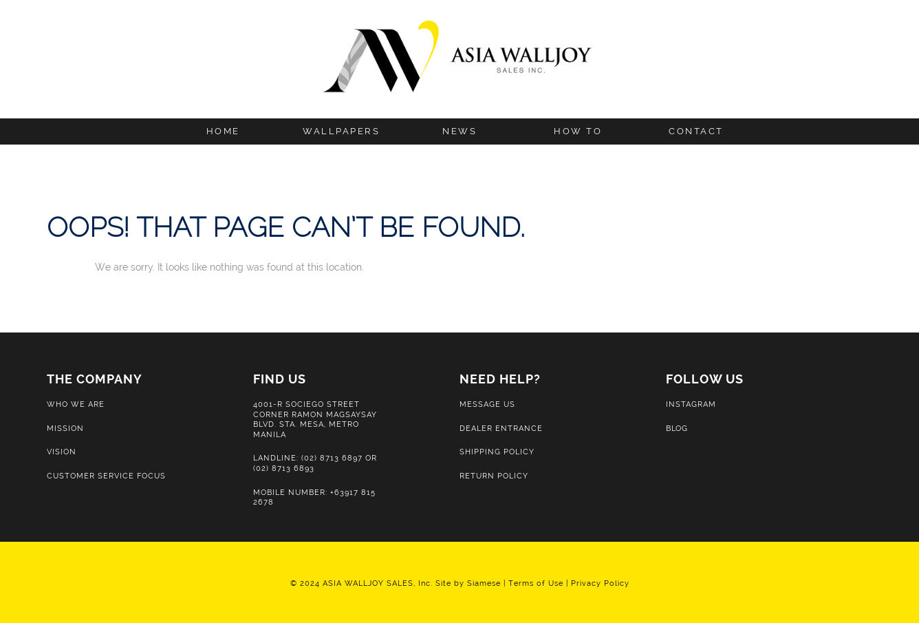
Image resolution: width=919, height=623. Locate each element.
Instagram (691, 404)
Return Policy (494, 476)
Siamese (484, 583)
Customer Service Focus (106, 476)
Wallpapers (341, 131)
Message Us (487, 404)
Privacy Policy (600, 583)
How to (578, 131)
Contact (696, 131)
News (459, 131)
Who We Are (76, 404)
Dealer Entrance (501, 428)
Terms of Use (535, 583)
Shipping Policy (497, 451)
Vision (61, 451)
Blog (677, 428)
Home (223, 131)
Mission (65, 428)
